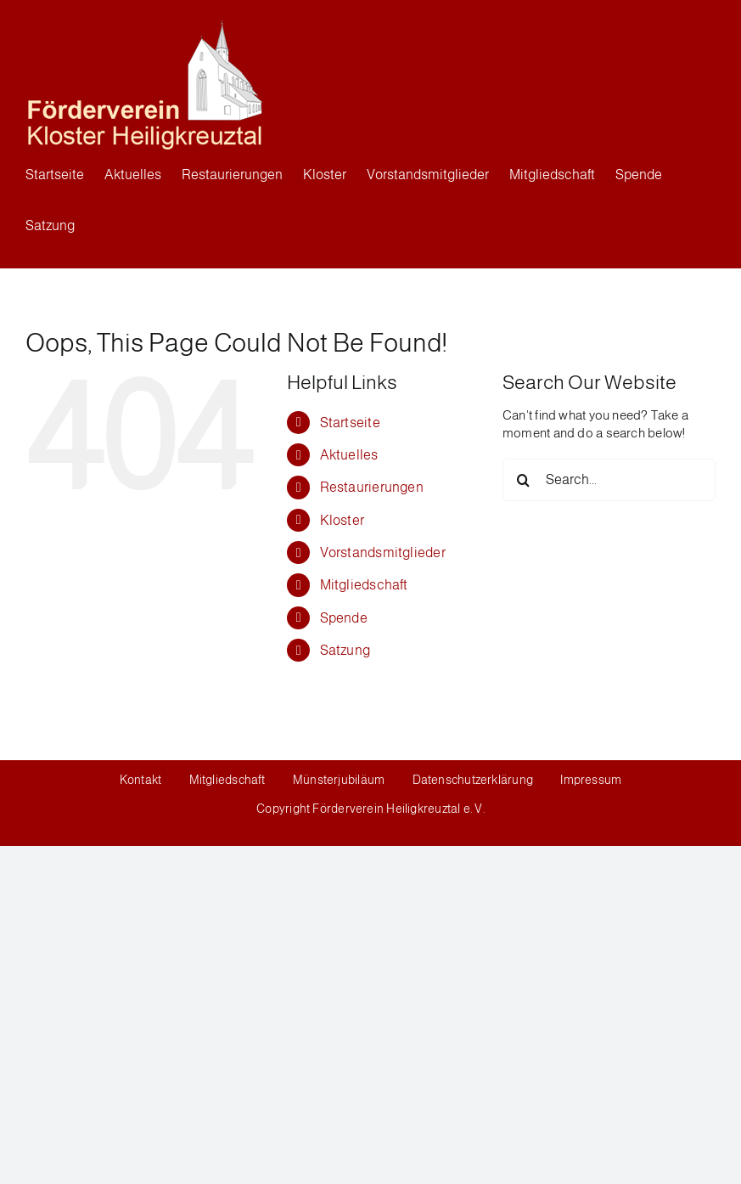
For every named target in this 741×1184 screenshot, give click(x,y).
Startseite (350, 422)
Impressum (590, 780)
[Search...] (609, 480)
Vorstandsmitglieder (383, 552)
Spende (344, 618)
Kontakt (142, 780)
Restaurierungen (372, 487)
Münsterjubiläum (339, 780)
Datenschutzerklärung (473, 780)
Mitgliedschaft (364, 585)
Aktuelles (349, 455)
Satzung (345, 650)
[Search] (523, 480)
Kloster (342, 520)
